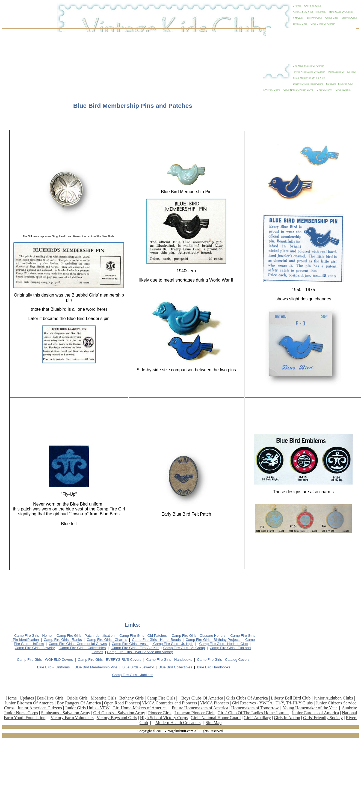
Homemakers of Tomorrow (255, 708)
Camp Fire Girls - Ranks (63, 640)
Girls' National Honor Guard (216, 717)
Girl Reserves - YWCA (252, 703)
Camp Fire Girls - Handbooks (169, 659)
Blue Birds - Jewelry (138, 667)
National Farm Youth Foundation (309, 11)
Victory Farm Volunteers (72, 717)
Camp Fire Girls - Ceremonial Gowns (78, 644)
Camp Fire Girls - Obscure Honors (198, 635)
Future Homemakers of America (200, 708)
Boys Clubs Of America (341, 11)
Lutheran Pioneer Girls (194, 712)
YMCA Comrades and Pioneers (169, 703)
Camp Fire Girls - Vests (130, 644)
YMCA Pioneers (214, 703)
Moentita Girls (349, 17)
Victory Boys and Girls (117, 717)
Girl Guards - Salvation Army (119, 712)
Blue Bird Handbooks (213, 667)
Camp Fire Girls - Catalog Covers (223, 659)
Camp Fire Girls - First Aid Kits (135, 648)
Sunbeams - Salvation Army (65, 712)
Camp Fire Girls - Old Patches (143, 635)
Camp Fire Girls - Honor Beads (156, 640)
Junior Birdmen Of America (29, 703)
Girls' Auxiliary (257, 717)
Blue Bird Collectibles (175, 667)
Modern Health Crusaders (177, 722)
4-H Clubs (298, 17)
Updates (297, 5)
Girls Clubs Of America (322, 23)
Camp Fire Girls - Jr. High (172, 644)
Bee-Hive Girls (314, 17)
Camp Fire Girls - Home (33, 635)
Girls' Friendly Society (323, 717)
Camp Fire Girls (312, 5)
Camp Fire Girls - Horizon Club (223, 644)
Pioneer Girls (159, 712)
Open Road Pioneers (122, 703)
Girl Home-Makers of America (140, 708)
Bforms (53, 667)
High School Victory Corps (164, 717)
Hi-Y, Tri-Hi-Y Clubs (294, 703)
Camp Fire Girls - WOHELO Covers (45, 659)
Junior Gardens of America (315, 712)
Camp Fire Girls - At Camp (184, 648)
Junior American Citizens (39, 708)
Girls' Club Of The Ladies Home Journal (253, 712)
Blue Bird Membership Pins (95, 667)
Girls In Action (287, 717)
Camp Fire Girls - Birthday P (213, 640)
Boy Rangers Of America (79, 703)
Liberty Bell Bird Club (290, 698)
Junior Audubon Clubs (333, 698)
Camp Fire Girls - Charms (107, 640)
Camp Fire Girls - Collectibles (82, 648)
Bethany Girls (300, 23)
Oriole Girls (331, 17)
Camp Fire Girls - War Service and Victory (140, 652)
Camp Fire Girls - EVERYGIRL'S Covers (109, 659)
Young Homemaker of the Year (310, 708)
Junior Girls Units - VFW (87, 708)
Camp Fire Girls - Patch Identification (85, 635)
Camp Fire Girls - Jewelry (35, 648)
